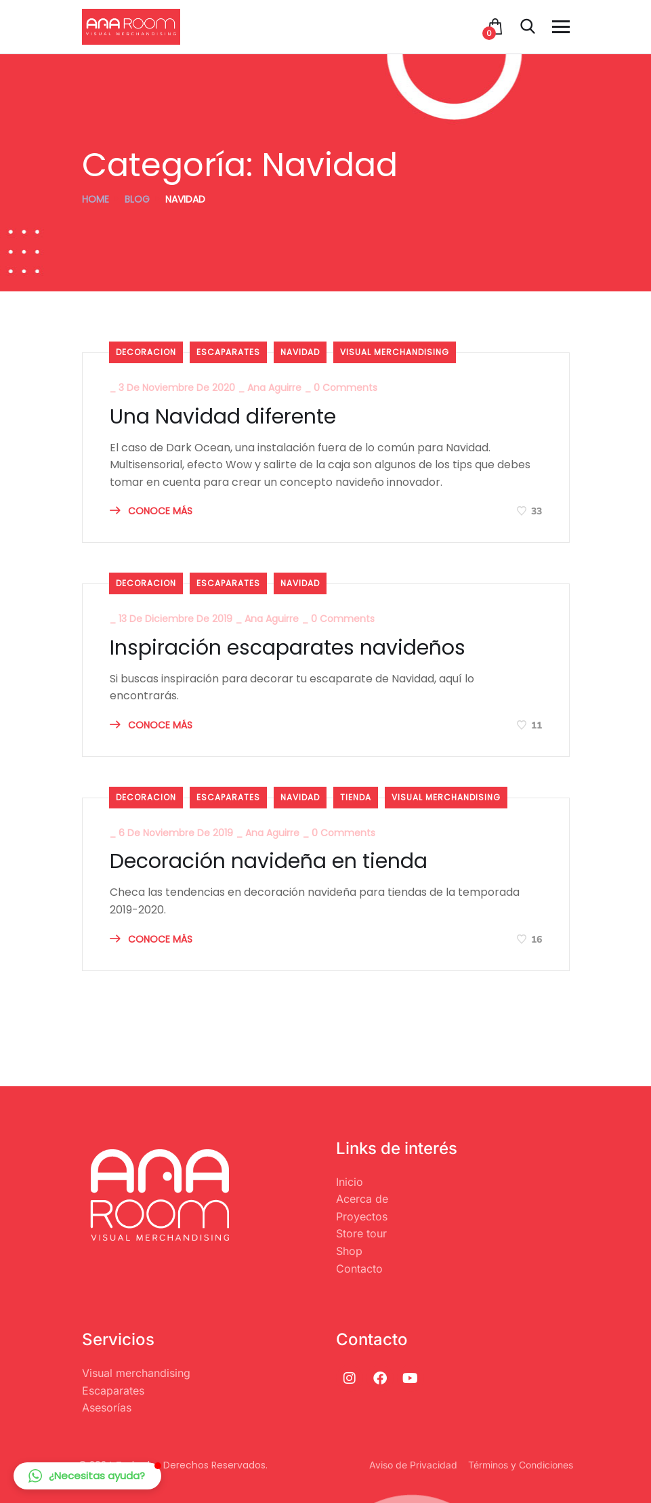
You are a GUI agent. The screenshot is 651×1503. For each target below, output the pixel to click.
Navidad (300, 352)
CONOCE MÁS (151, 511)
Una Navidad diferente (223, 417)
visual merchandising (394, 352)
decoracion (146, 352)
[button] (87, 1475)
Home (95, 199)
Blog (137, 199)
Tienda (355, 797)
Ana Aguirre (274, 387)
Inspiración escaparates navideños (287, 648)
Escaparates (228, 352)
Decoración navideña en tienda (268, 861)
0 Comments (345, 387)
